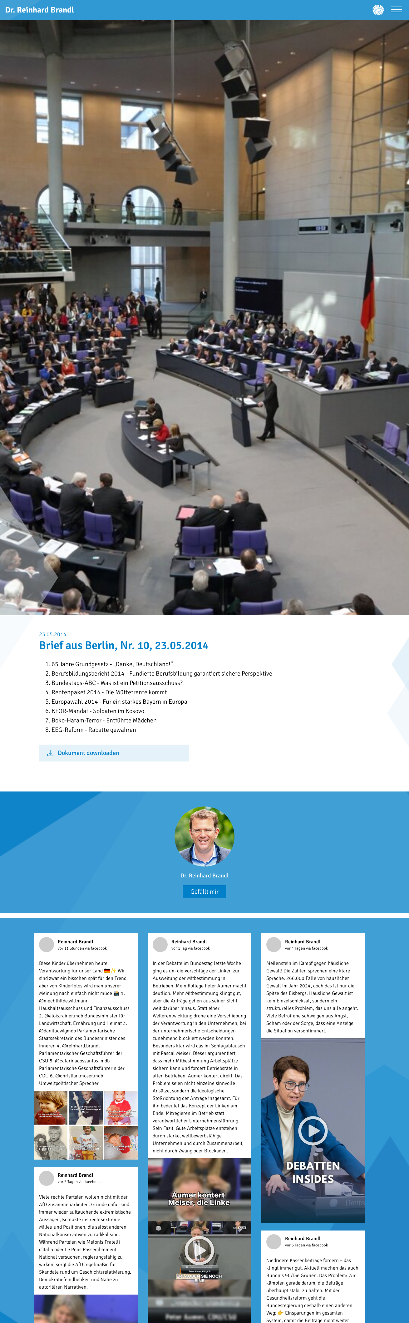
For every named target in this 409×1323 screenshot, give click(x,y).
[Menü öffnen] (396, 10)
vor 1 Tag (179, 948)
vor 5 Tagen (68, 1181)
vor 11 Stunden (71, 948)
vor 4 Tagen (295, 948)
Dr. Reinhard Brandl (204, 875)
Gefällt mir (204, 892)
